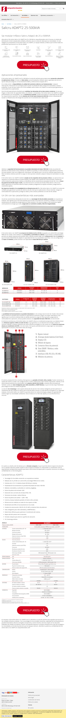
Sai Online (9, 24)
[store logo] (12, 9)
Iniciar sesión (49, 3)
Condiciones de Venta (34, 700)
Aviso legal (31, 697)
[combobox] (51, 8)
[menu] (33, 17)
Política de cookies (33, 702)
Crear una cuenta (59, 3)
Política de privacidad (34, 695)
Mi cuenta (30, 708)
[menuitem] (5, 15)
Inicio (3, 24)
